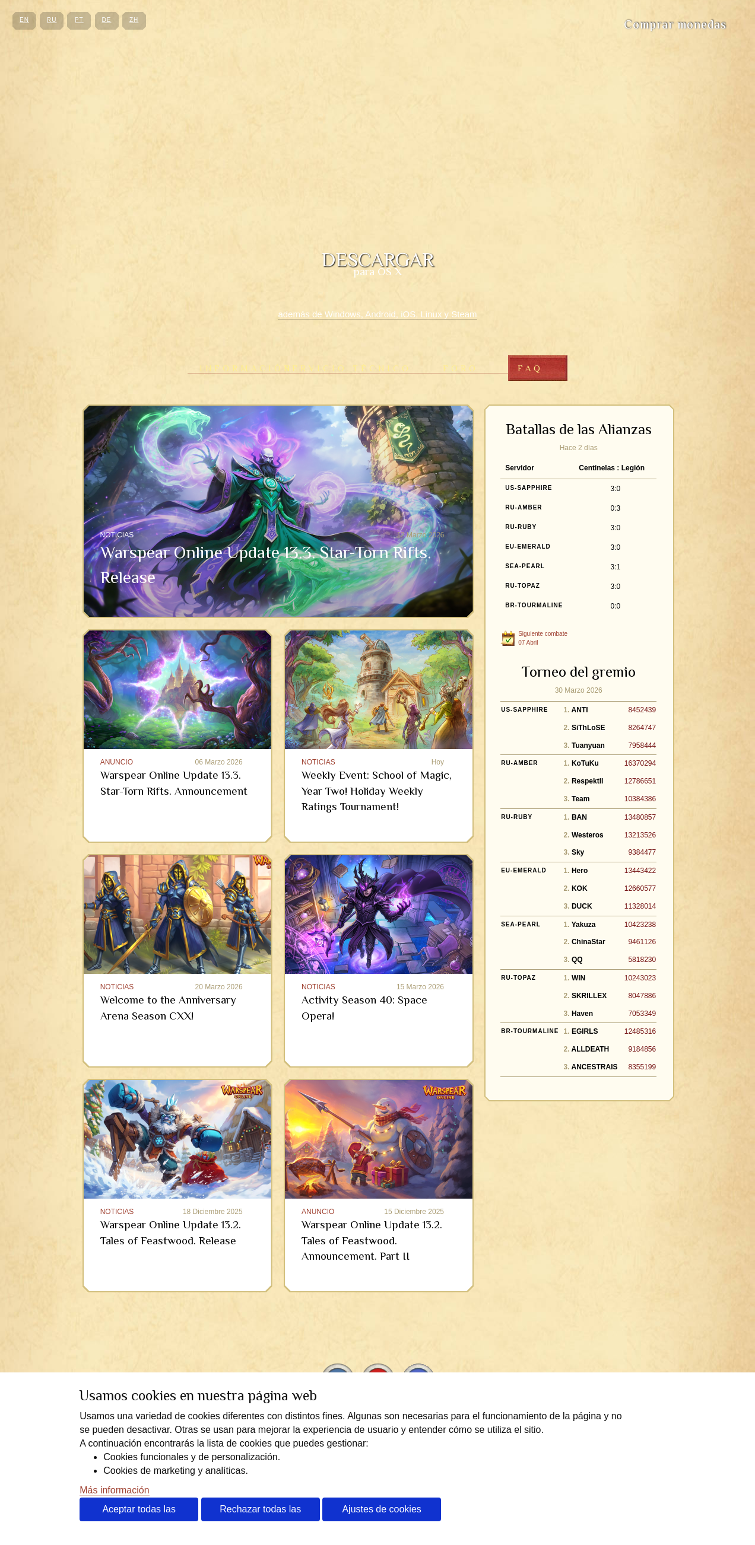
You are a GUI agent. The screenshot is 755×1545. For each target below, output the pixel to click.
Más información (114, 1490)
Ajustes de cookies (381, 1509)
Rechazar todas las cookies (260, 1512)
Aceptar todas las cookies (139, 1512)
